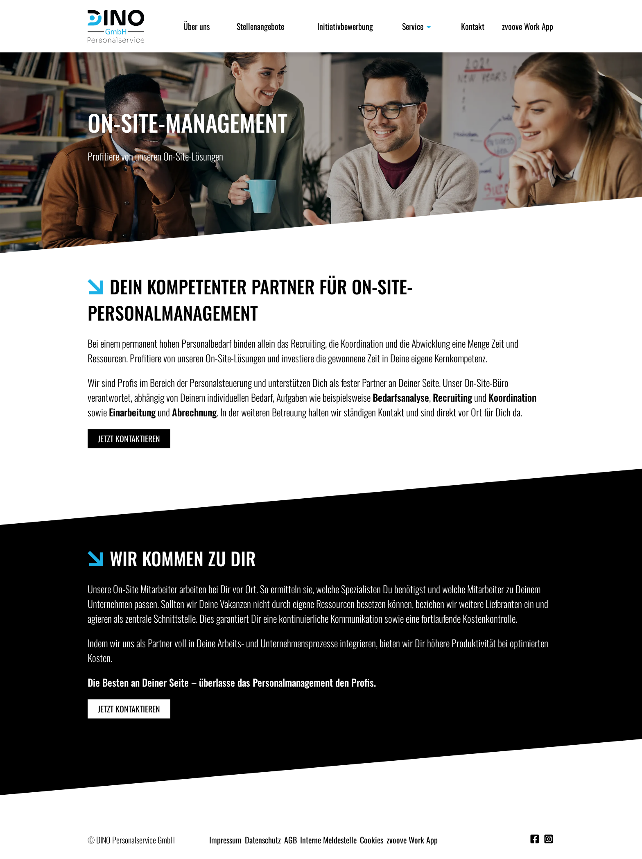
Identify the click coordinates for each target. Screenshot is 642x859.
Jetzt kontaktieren (129, 438)
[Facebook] (536, 839)
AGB (290, 840)
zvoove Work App (527, 26)
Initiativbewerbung (345, 26)
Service (417, 26)
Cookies (371, 840)
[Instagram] (549, 839)
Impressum (225, 840)
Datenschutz (263, 840)
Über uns (196, 26)
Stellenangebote (260, 26)
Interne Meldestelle (328, 840)
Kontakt (472, 26)
